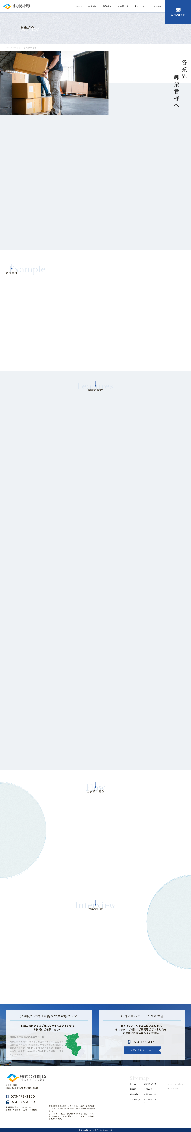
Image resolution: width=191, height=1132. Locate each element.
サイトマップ (173, 1088)
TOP (8, 48)
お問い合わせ (150, 1094)
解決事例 (107, 6)
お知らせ (157, 6)
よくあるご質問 (150, 1101)
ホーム (79, 6)
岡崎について (140, 6)
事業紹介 (92, 6)
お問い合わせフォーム (142, 1050)
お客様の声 (123, 6)
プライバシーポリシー (176, 1084)
